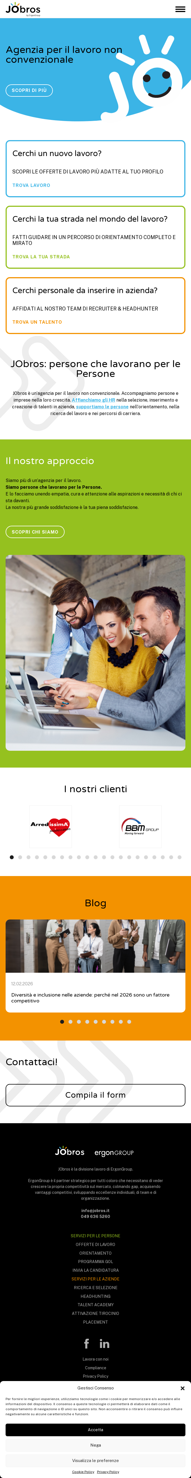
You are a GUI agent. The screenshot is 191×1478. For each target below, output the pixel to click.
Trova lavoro (31, 185)
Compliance (95, 1368)
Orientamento (95, 1253)
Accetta (95, 1429)
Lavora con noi (95, 1359)
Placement (95, 1322)
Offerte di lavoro (95, 1244)
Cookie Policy (83, 1472)
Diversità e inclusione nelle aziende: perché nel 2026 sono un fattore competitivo (90, 998)
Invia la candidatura (95, 1270)
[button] (182, 1388)
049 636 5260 (95, 1216)
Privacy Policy (108, 1472)
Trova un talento (37, 322)
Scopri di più (29, 90)
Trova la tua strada (41, 257)
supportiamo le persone (102, 406)
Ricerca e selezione (95, 1287)
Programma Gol (95, 1261)
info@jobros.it (95, 1210)
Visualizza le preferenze (95, 1460)
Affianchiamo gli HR (93, 400)
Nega (95, 1445)
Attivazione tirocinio (95, 1313)
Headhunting (95, 1296)
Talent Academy (95, 1305)
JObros (23, 9)
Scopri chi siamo (35, 532)
